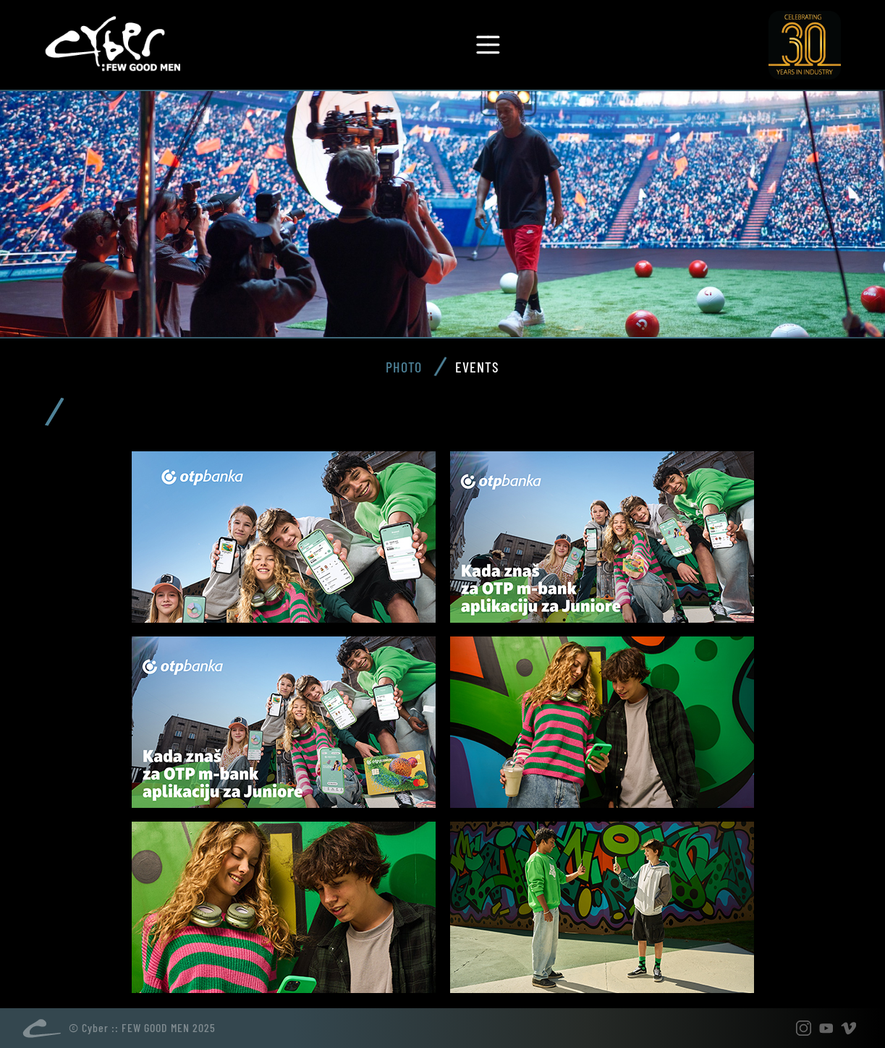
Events (477, 366)
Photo (404, 366)
